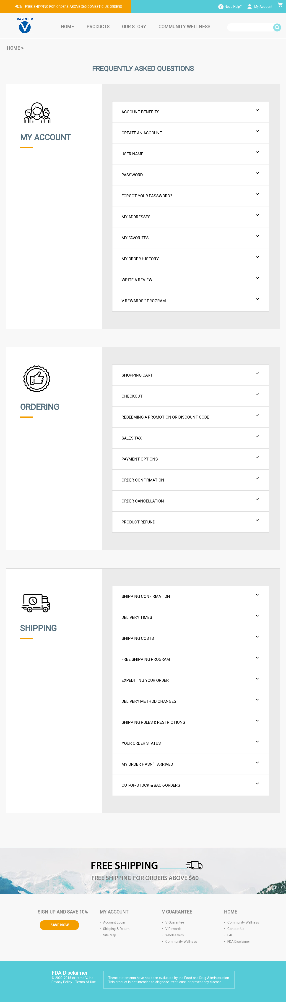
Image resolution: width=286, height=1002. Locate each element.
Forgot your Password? (191, 195)
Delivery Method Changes (191, 701)
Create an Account (191, 132)
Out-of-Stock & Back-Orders (191, 785)
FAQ (230, 935)
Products (97, 26)
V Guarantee (174, 922)
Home (67, 26)
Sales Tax (191, 437)
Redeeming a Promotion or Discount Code (191, 416)
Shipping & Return (116, 929)
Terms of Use (85, 982)
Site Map (109, 935)
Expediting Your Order (191, 680)
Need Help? (233, 7)
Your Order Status (191, 743)
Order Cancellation (191, 500)
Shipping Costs (191, 638)
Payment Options (191, 458)
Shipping (38, 628)
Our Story (134, 26)
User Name (191, 153)
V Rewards (173, 929)
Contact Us (235, 929)
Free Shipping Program (191, 659)
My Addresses (191, 216)
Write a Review (191, 279)
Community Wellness (184, 26)
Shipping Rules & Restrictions (191, 722)
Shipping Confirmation (191, 596)
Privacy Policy (62, 982)
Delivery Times (191, 617)
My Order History (191, 258)
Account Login (114, 922)
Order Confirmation (191, 479)
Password (191, 174)
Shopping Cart (191, 374)
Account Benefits (191, 111)
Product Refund (191, 521)
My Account (263, 7)
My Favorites (191, 237)
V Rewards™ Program (191, 300)
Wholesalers (174, 935)
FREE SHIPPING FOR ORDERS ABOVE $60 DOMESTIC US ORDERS (73, 7)
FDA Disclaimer (238, 942)
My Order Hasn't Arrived (191, 764)
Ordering (39, 407)
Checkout (191, 395)
